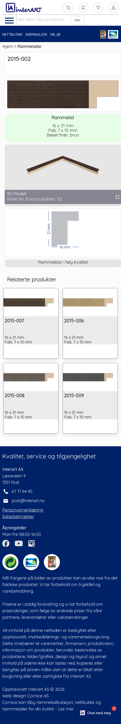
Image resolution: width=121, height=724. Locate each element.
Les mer (66, 709)
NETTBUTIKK (12, 34)
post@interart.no (28, 500)
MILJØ (55, 34)
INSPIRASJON (36, 34)
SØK (77, 20)
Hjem (7, 46)
